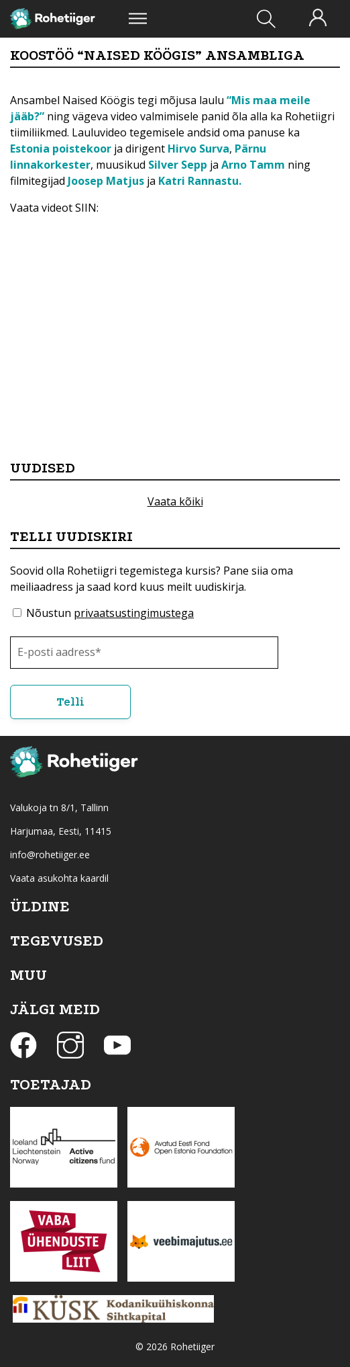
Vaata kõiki (175, 501)
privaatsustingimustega (134, 613)
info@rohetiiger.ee (50, 854)
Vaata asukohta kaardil (59, 878)
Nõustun (110, 613)
